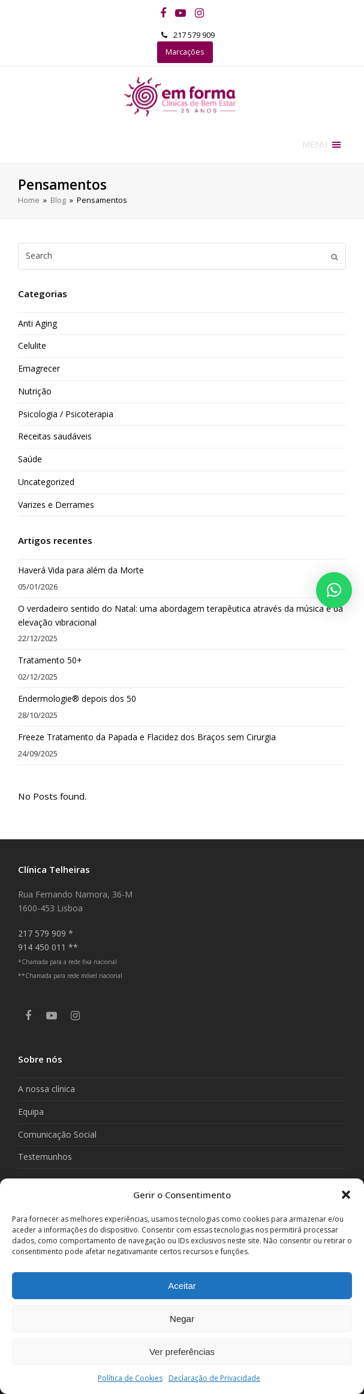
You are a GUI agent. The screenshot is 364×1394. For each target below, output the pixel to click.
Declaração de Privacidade (214, 1378)
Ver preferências (182, 1352)
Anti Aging (37, 323)
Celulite (32, 345)
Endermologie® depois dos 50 (77, 698)
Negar (182, 1319)
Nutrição (35, 391)
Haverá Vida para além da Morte (81, 570)
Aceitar (182, 1286)
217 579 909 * (45, 933)
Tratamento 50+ (50, 660)
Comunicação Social (57, 1134)
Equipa (31, 1111)
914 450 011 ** (48, 947)
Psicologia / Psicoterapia (65, 414)
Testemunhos (45, 1156)
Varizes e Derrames (56, 504)
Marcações (185, 51)
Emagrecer (39, 368)
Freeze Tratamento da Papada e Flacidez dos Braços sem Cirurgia (147, 737)
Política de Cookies (130, 1378)
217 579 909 (194, 34)
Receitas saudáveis (55, 436)
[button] (346, 1195)
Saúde (30, 459)
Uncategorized (46, 481)
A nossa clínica (46, 1088)
